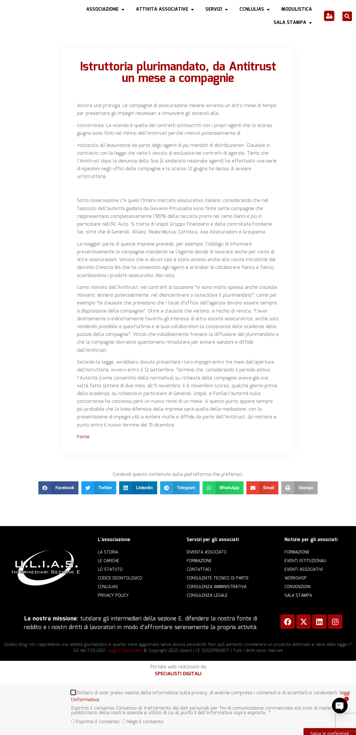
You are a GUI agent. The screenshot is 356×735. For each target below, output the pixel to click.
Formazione (199, 561)
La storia (108, 552)
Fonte (83, 437)
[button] (347, 16)
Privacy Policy (113, 595)
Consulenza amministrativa (216, 587)
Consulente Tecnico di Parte (218, 578)
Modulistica (296, 9)
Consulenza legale (207, 595)
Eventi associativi (303, 569)
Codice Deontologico (120, 578)
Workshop (295, 578)
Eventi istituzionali (305, 561)
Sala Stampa (292, 23)
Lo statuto (110, 569)
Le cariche (108, 561)
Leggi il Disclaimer (124, 651)
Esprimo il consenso (97, 721)
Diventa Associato (206, 552)
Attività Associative (165, 9)
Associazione (105, 9)
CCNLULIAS (254, 9)
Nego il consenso (145, 721)
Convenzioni (297, 587)
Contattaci (199, 569)
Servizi (216, 9)
